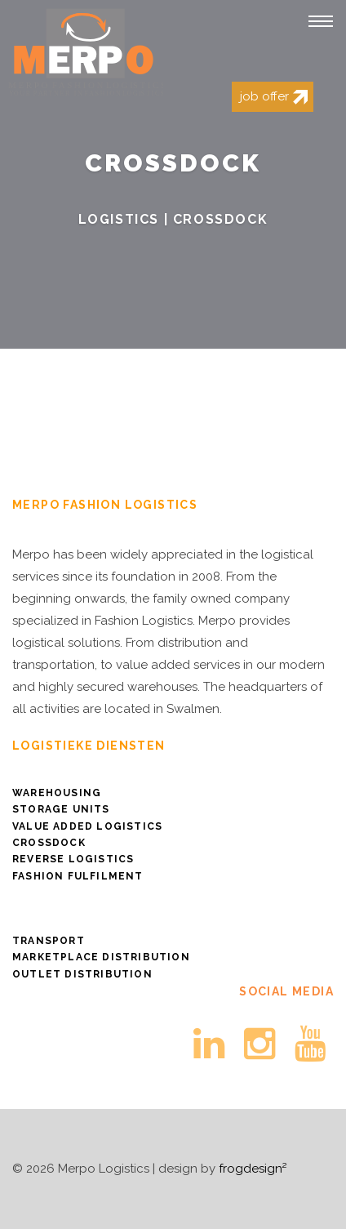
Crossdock (49, 842)
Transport (48, 940)
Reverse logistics (73, 859)
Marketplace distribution (101, 957)
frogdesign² (252, 1168)
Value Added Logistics (87, 826)
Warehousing (56, 793)
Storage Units (61, 809)
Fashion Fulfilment (78, 876)
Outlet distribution (82, 974)
